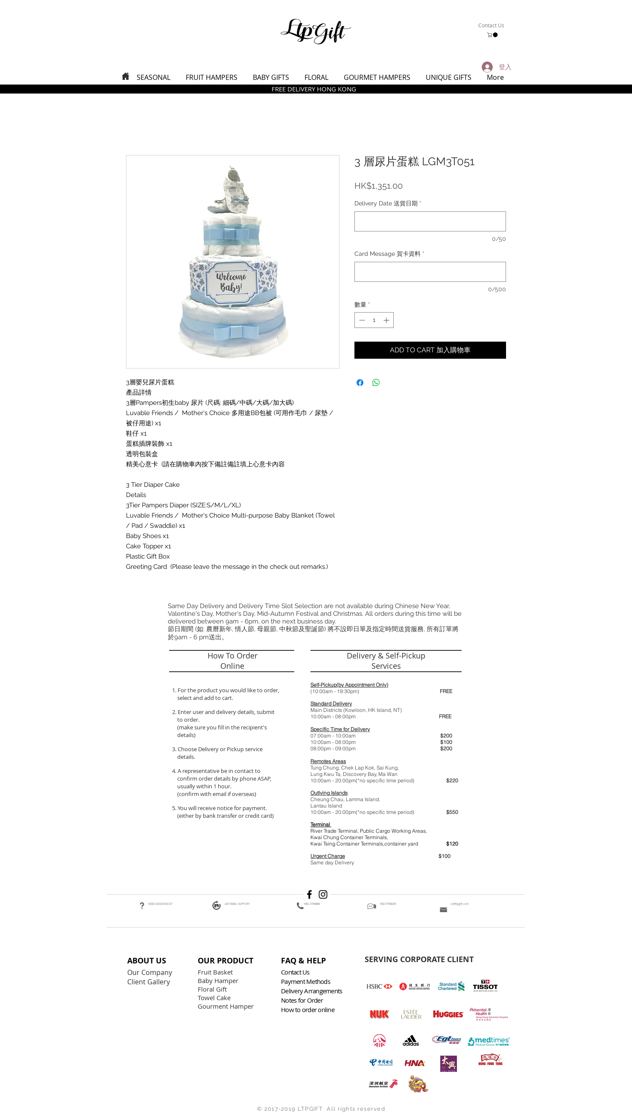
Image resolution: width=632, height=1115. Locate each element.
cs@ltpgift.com (460, 904)
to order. (187, 719)
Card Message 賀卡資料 (389, 253)
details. (186, 757)
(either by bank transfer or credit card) (225, 815)
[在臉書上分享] (360, 383)
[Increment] (387, 320)
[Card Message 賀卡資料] (430, 272)
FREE (446, 691)
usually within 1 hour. (204, 786)
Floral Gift (212, 989)
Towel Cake (215, 997)
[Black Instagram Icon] (323, 894)
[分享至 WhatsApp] (376, 383)
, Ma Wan (387, 774)
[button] (493, 34)
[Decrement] (361, 320)
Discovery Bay (359, 774)
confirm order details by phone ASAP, (224, 778)
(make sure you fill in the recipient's (222, 727)
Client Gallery (149, 981)
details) (186, 735)
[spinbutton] (374, 320)
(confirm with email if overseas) (216, 794)
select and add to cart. (204, 698)
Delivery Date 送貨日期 (387, 203)
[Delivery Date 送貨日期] (430, 221)
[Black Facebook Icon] (309, 894)
